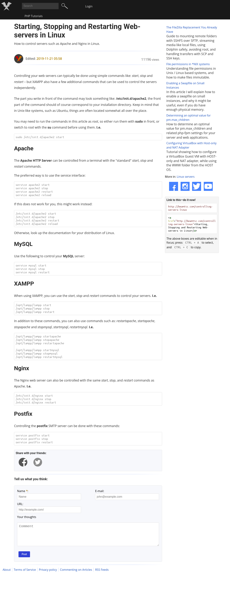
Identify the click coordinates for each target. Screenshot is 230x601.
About (7, 574)
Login (89, 6)
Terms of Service (25, 574)
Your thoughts (26, 517)
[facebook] (23, 462)
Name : (22, 491)
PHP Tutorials (34, 16)
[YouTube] (208, 186)
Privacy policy (48, 574)
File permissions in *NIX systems (188, 64)
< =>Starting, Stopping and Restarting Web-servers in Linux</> (192, 224)
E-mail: (99, 491)
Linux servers (186, 177)
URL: (20, 504)
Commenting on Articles (76, 574)
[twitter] (37, 462)
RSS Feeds (102, 574)
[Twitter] (196, 186)
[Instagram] (185, 186)
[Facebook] (173, 186)
